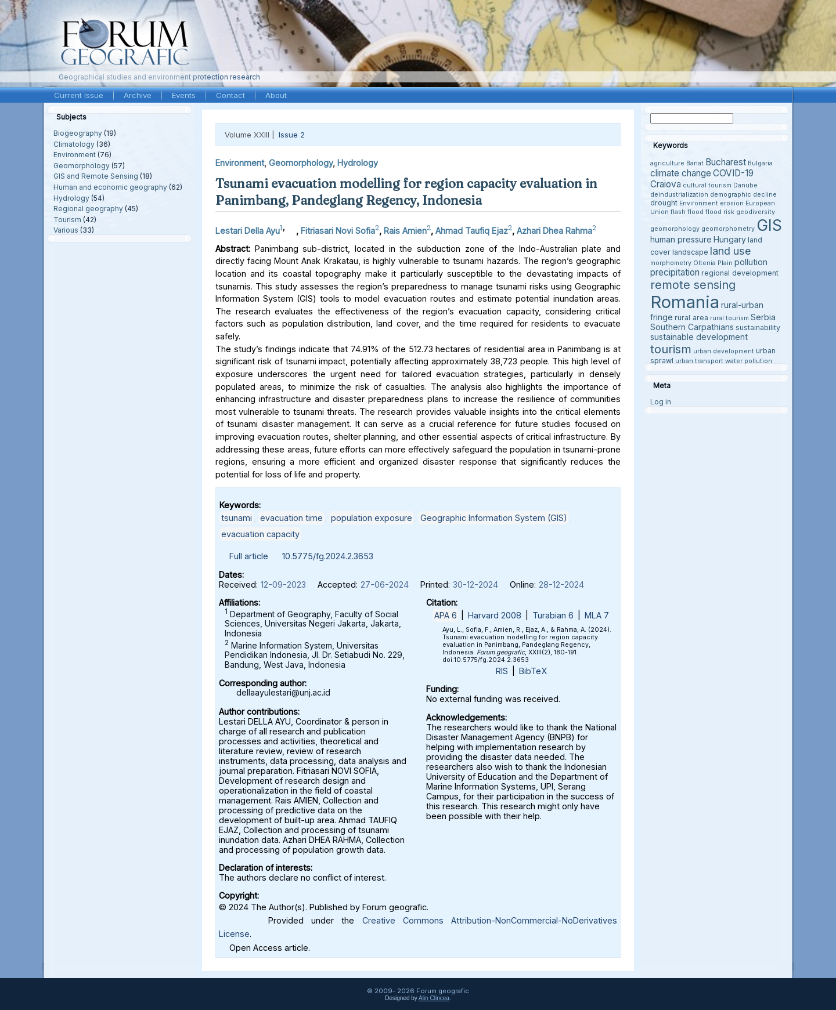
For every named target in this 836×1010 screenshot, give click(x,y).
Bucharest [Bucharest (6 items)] (725, 162)
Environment (74, 154)
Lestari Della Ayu (247, 231)
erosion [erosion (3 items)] (732, 203)
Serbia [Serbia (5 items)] (763, 317)
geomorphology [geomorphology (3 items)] (675, 229)
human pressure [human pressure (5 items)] (681, 239)
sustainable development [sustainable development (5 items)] (699, 337)
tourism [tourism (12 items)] (670, 349)
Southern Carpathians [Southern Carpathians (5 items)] (692, 327)
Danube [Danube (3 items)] (745, 185)
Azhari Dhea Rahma (554, 231)
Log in (660, 401)
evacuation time (291, 518)
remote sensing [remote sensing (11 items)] (693, 285)
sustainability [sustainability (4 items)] (758, 327)
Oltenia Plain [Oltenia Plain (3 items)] (713, 263)
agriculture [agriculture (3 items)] (667, 163)
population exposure (371, 518)
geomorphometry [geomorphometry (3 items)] (728, 229)
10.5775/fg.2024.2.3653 (327, 556)
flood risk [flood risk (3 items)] (719, 212)
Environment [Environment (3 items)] (698, 203)
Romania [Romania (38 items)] (684, 302)
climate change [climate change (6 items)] (680, 173)
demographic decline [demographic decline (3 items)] (743, 194)
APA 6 (445, 615)
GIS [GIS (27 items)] (769, 225)
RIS (502, 671)
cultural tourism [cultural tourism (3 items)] (707, 185)
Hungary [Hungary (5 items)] (730, 239)
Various (65, 230)
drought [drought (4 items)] (664, 202)
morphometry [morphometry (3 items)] (670, 263)
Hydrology (71, 198)
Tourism (67, 219)
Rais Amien (405, 231)
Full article (248, 556)
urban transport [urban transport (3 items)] (699, 361)
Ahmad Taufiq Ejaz (471, 231)
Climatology (74, 144)
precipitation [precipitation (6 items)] (675, 272)
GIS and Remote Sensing (95, 176)
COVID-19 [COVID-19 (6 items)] (733, 173)
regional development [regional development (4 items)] (740, 273)
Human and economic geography (110, 187)
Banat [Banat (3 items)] (695, 163)
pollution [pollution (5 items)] (750, 262)
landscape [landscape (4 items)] (690, 252)
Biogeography (77, 133)
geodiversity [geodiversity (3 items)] (755, 212)
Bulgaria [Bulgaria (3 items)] (760, 163)
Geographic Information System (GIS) (493, 518)
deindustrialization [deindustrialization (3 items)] (679, 194)
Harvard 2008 (494, 615)
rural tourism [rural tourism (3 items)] (729, 318)
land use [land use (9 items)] (730, 250)
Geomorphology (81, 165)
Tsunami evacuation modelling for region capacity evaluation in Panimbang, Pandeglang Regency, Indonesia (406, 191)
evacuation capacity (260, 534)
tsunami (236, 518)
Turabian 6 (553, 615)
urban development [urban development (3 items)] (723, 351)
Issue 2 (292, 134)
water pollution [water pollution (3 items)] (748, 361)
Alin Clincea (434, 998)
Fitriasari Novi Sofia (338, 231)
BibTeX (533, 671)
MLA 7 (597, 615)
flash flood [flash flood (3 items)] (687, 212)
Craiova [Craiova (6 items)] (665, 184)
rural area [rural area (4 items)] (691, 317)
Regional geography (88, 208)
